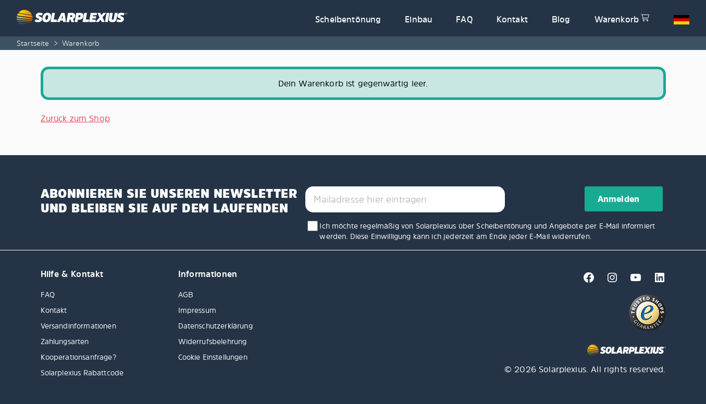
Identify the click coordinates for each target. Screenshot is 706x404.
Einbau (418, 19)
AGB (185, 294)
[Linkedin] (655, 280)
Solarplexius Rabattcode (82, 372)
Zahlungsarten (65, 341)
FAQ (464, 19)
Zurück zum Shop (75, 118)
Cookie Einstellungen (212, 357)
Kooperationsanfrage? (78, 357)
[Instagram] (609, 280)
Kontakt (512, 19)
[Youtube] (633, 280)
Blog (561, 19)
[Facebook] (586, 280)
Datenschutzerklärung (215, 326)
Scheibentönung (348, 19)
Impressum (197, 310)
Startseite (33, 43)
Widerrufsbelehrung (212, 341)
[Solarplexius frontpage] (160, 18)
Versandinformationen (78, 326)
